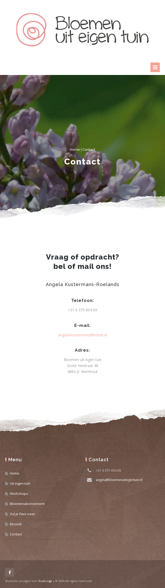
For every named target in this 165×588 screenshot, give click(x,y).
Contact (16, 534)
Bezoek (16, 524)
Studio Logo (45, 581)
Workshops (19, 493)
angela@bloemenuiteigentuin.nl (119, 480)
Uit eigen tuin (20, 483)
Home (75, 149)
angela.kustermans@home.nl (82, 334)
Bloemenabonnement (27, 503)
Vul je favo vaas (22, 513)
